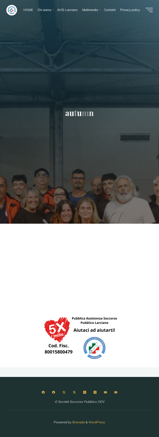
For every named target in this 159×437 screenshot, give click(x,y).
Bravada (78, 422)
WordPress (96, 422)
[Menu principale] (149, 10)
